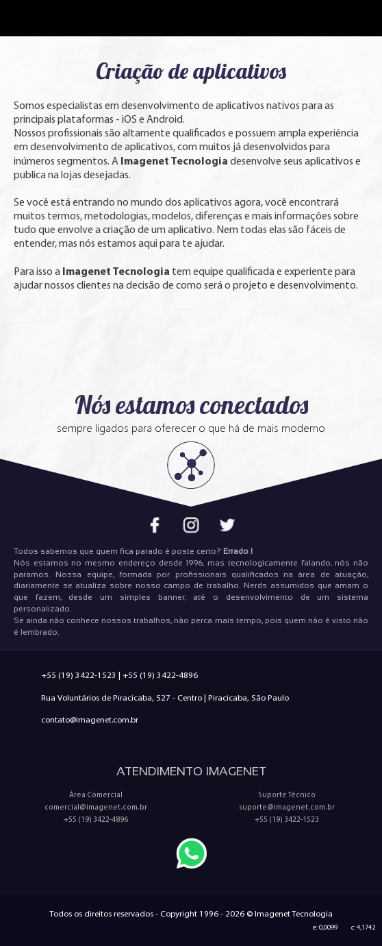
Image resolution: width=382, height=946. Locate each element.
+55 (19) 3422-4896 (160, 675)
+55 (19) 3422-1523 (78, 675)
